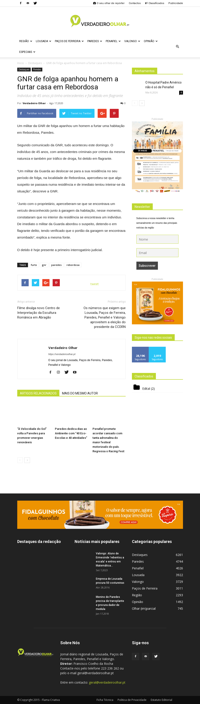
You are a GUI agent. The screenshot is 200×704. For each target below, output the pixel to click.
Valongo (132, 41)
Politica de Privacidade (132, 700)
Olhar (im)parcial (144, 608)
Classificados (154, 3)
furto (34, 265)
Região (25, 41)
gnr (44, 265)
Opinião (151, 41)
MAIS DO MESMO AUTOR (80, 393)
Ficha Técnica (105, 700)
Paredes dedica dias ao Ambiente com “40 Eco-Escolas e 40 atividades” (71, 433)
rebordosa (73, 265)
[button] (177, 46)
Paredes (94, 41)
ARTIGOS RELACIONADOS (38, 393)
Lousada (43, 41)
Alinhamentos (145, 71)
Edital (146, 388)
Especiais (27, 52)
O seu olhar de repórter (109, 3)
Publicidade (175, 3)
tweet (94, 284)
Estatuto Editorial (161, 700)
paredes (56, 265)
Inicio (20, 63)
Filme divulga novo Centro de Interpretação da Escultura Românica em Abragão (38, 312)
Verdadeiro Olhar (34, 103)
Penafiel (113, 41)
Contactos (135, 3)
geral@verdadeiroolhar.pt (107, 682)
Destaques (24, 69)
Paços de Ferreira (69, 41)
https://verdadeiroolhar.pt (61, 354)
